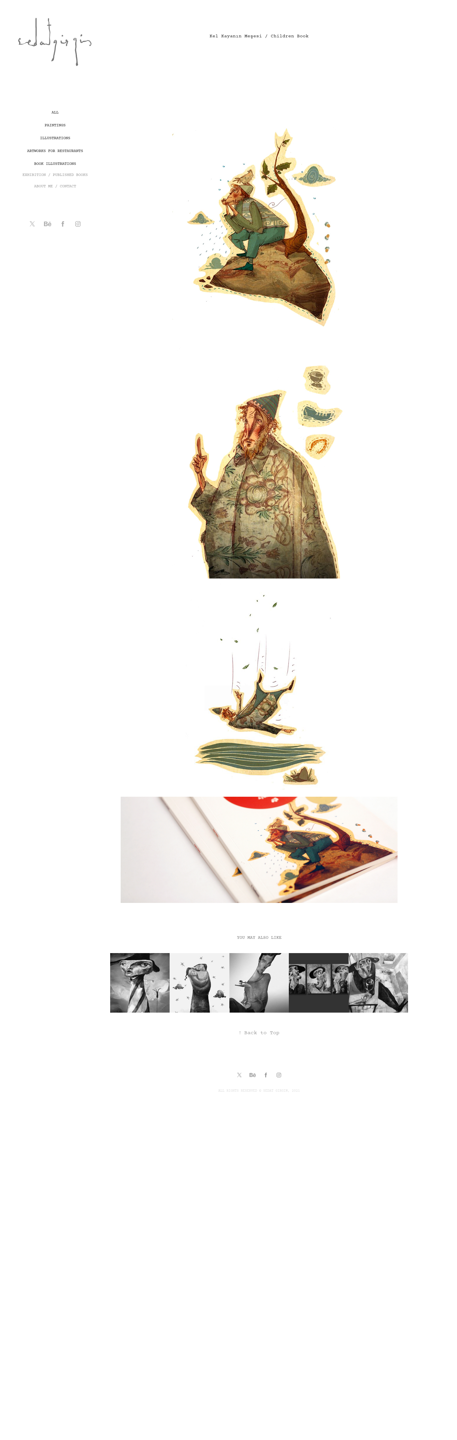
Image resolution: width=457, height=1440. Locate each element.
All (55, 112)
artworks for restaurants (55, 151)
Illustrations (55, 138)
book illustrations (55, 164)
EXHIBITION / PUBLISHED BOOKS (55, 175)
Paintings (55, 125)
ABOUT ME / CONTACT (55, 186)
